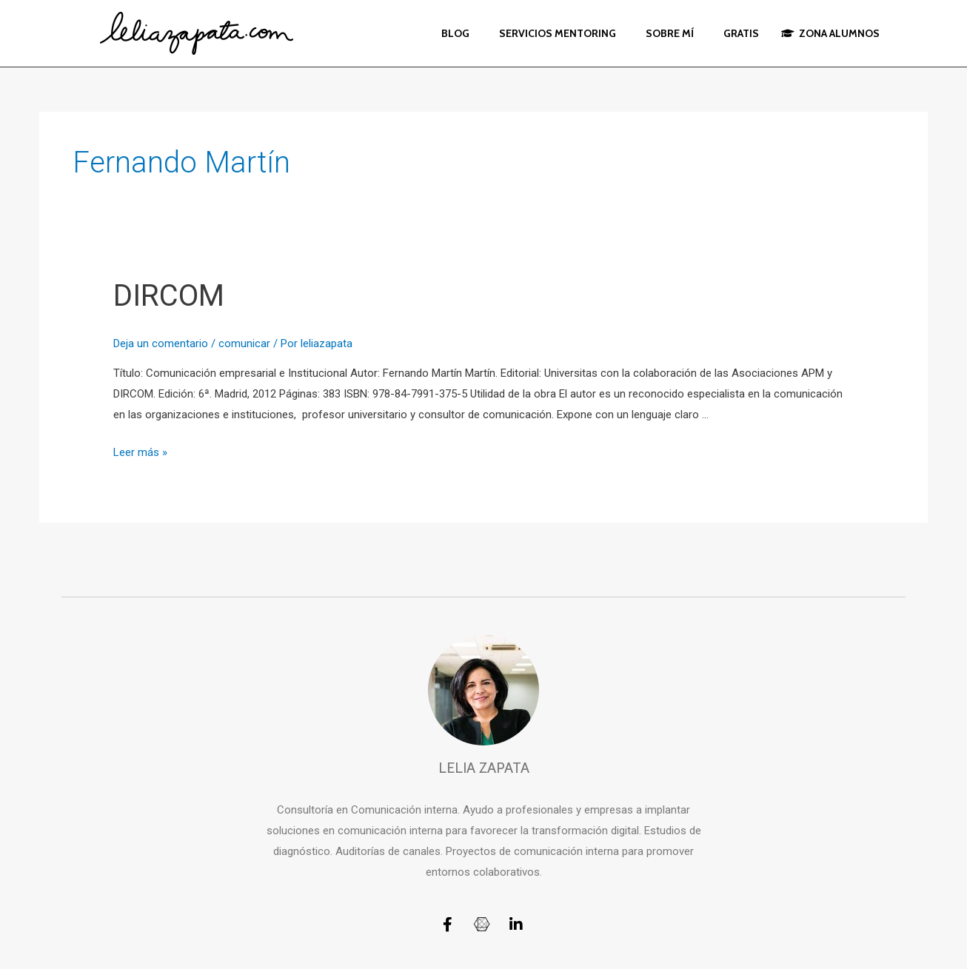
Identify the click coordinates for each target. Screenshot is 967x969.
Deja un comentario (160, 343)
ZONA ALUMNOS (830, 33)
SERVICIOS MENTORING (557, 33)
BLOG (455, 33)
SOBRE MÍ (670, 33)
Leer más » (140, 452)
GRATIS (741, 33)
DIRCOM (168, 295)
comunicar (244, 343)
